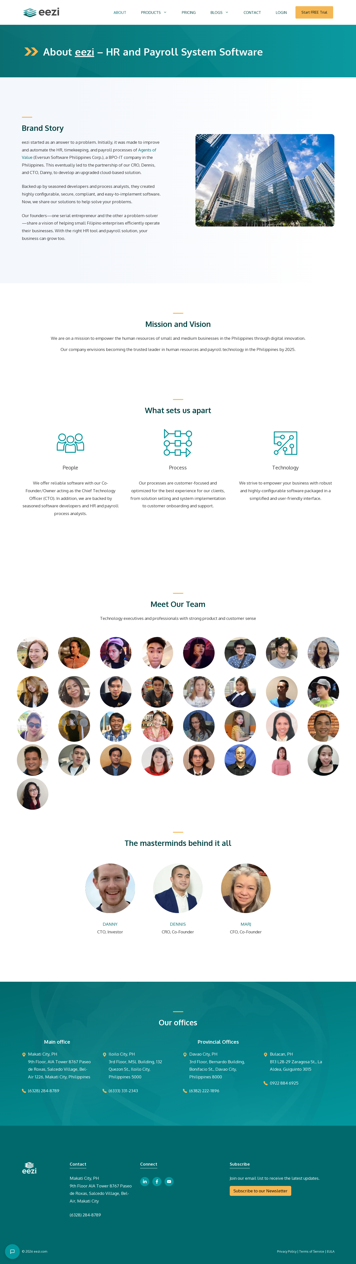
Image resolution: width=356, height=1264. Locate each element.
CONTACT (252, 12)
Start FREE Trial (314, 12)
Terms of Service (311, 1251)
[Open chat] (12, 1251)
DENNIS (178, 924)
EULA (330, 1251)
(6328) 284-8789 (85, 1214)
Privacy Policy (286, 1251)
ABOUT (120, 12)
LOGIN (281, 12)
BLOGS (223, 12)
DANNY (110, 924)
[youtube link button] (169, 1181)
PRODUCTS (157, 12)
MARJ (246, 924)
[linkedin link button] (144, 1181)
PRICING (189, 12)
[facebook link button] (157, 1181)
